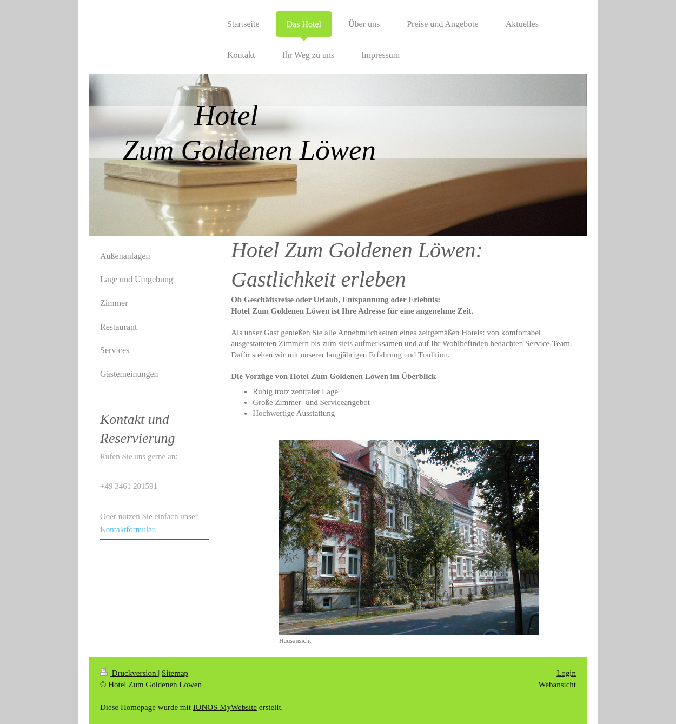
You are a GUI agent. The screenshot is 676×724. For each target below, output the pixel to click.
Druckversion (129, 673)
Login (566, 673)
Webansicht (557, 684)
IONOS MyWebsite (225, 707)
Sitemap (175, 673)
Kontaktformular (127, 529)
